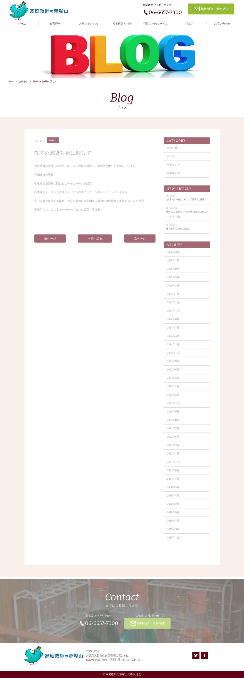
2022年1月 (173, 456)
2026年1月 (173, 263)
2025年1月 (173, 296)
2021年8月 (173, 473)
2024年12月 (174, 305)
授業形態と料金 (122, 23)
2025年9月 (173, 271)
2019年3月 (173, 531)
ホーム (22, 23)
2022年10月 (174, 405)
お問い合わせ (222, 23)
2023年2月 (173, 397)
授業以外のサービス (155, 23)
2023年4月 (173, 389)
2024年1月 (173, 347)
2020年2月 (173, 506)
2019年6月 (173, 515)
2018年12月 (174, 540)
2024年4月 (173, 338)
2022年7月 (173, 431)
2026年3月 (173, 254)
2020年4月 (173, 498)
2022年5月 (173, 447)
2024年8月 (173, 321)
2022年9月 (173, 414)
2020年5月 (173, 489)
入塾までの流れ (88, 23)
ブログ (189, 23)
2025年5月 (173, 279)
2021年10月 (174, 464)
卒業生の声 (173, 175)
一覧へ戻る (95, 241)
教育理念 (55, 23)
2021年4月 (173, 481)
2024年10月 (174, 313)
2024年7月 (173, 330)
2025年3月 (173, 288)
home (11, 81)
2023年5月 (173, 380)
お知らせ (23, 81)
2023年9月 (173, 363)
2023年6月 (173, 372)
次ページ (140, 241)
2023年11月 (174, 355)
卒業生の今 (173, 167)
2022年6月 (173, 439)
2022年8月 (173, 422)
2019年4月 (173, 523)
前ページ (50, 241)
